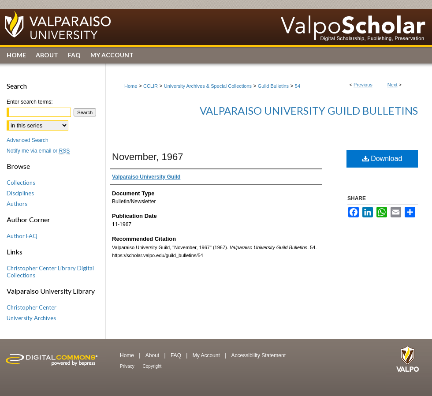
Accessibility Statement (258, 355)
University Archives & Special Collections (208, 86)
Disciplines (20, 193)
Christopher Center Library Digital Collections (50, 272)
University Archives (31, 317)
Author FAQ (22, 235)
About (153, 355)
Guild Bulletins (273, 86)
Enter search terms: (30, 102)
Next (392, 84)
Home (130, 86)
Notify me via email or (38, 151)
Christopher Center (31, 307)
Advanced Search (27, 140)
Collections (21, 182)
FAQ (176, 355)
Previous (363, 84)
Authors (17, 203)
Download (382, 158)
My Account (207, 355)
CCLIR (150, 86)
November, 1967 (147, 156)
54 (297, 86)
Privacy (128, 366)
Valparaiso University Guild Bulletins (309, 110)
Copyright (152, 366)
